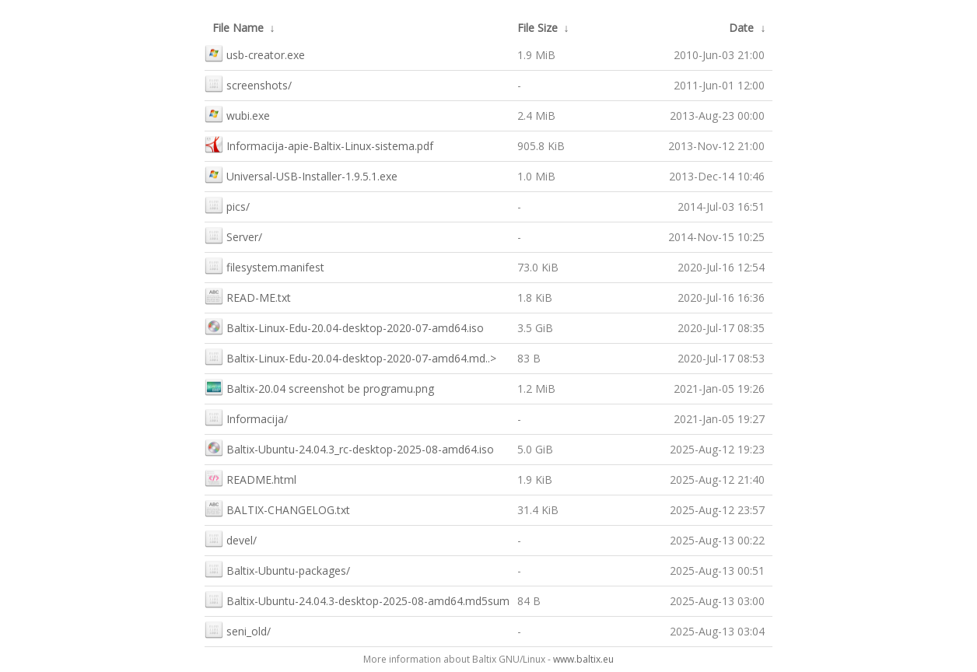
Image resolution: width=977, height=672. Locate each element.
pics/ (227, 205)
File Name (238, 27)
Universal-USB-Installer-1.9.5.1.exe (301, 175)
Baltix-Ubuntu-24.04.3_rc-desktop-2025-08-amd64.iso (349, 448)
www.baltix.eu (583, 659)
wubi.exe (237, 114)
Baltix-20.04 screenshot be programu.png (319, 387)
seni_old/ (238, 630)
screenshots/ (248, 84)
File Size (537, 27)
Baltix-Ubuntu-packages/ (277, 569)
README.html (250, 478)
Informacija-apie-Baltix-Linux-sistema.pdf (319, 144)
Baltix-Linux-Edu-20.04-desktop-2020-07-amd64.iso (344, 326)
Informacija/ (246, 417)
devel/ (231, 539)
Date (741, 27)
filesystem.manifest (264, 266)
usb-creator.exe (255, 53)
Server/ (233, 235)
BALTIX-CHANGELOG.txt (277, 508)
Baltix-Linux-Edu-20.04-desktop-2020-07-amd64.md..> (350, 357)
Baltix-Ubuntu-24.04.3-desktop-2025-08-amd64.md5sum (357, 599)
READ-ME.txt (248, 296)
